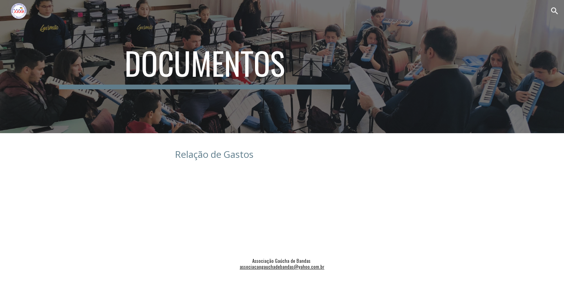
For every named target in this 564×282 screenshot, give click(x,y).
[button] (554, 11)
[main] (205, 66)
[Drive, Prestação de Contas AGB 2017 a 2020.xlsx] (127, 175)
